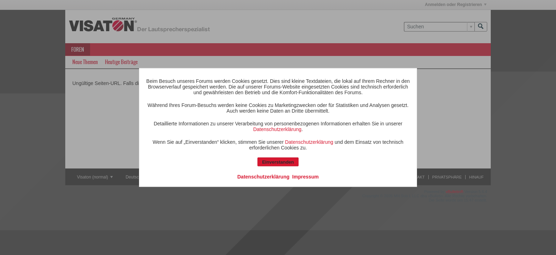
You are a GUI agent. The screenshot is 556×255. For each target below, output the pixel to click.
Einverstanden (278, 162)
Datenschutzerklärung (277, 129)
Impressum (305, 177)
